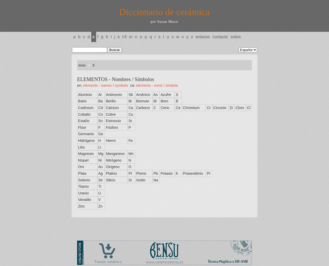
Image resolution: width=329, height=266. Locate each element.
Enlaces (203, 37)
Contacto (220, 37)
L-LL (124, 37)
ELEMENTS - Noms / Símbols (157, 85)
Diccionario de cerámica (164, 12)
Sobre (236, 37)
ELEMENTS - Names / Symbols (105, 85)
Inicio (82, 65)
